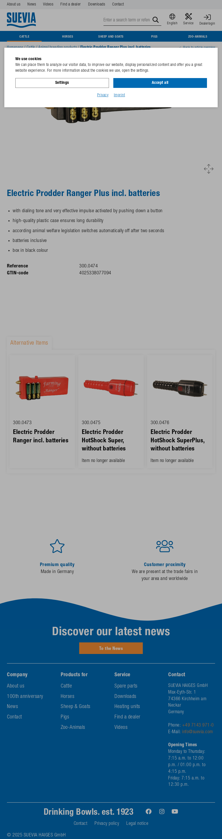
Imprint (119, 95)
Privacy (103, 95)
